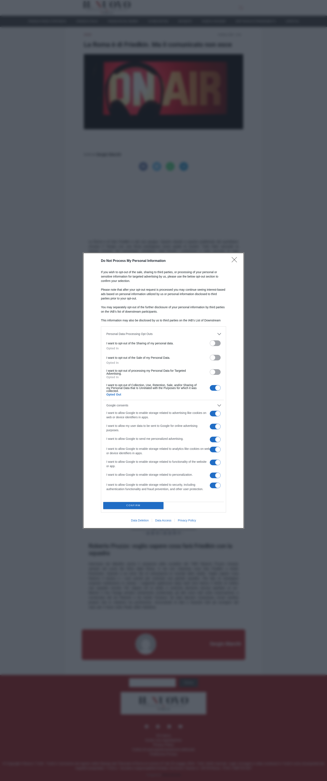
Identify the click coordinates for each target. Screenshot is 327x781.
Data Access (163, 555)
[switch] (215, 378)
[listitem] (163, 369)
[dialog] (163, 390)
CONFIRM (133, 540)
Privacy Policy (187, 555)
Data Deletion (140, 555)
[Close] (236, 226)
